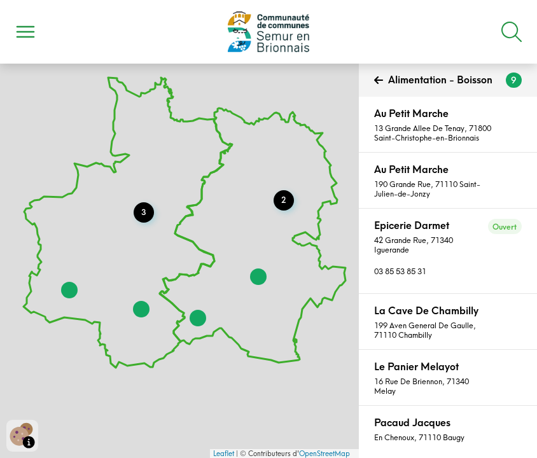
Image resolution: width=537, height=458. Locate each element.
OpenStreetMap (324, 453)
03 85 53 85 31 (400, 271)
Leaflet (223, 453)
